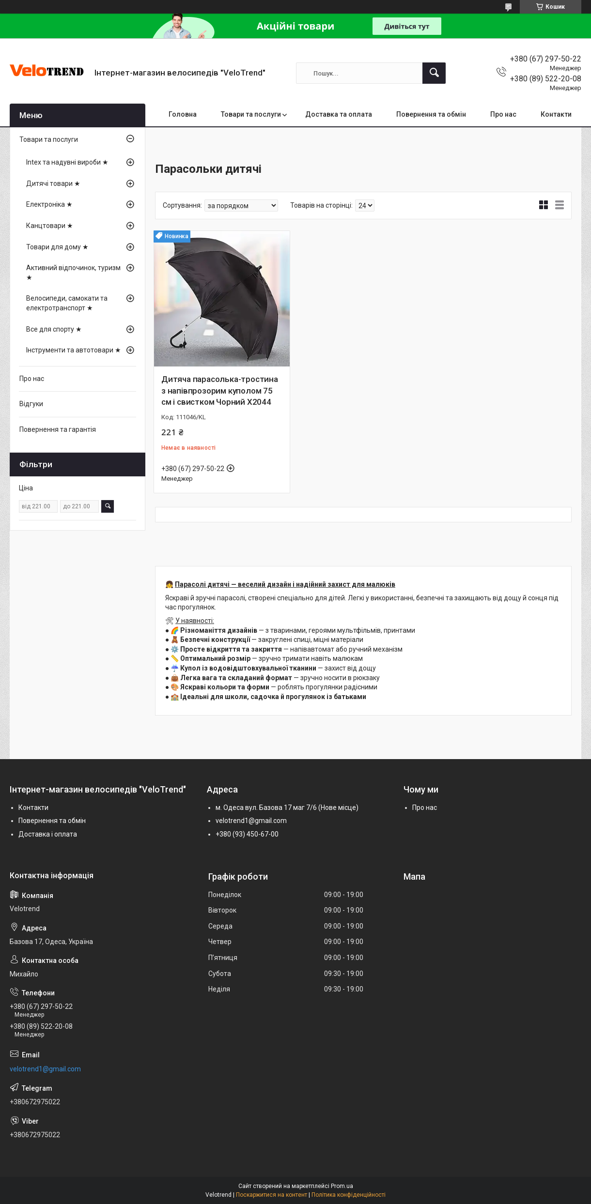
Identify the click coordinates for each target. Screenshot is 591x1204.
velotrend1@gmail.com (251, 820)
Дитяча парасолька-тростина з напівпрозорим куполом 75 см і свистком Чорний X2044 (219, 390)
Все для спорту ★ (54, 329)
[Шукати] (434, 73)
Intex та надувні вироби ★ (67, 162)
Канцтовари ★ (49, 225)
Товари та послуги (251, 114)
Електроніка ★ (49, 204)
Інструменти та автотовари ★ (73, 350)
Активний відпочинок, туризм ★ (73, 272)
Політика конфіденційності (348, 1194)
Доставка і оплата (47, 834)
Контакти (556, 114)
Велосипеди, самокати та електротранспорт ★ (67, 303)
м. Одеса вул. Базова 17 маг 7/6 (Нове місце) (287, 807)
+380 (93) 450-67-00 (247, 834)
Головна (183, 114)
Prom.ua (342, 1186)
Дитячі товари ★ (53, 183)
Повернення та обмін (431, 114)
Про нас (503, 114)
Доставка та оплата (338, 114)
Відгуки (31, 404)
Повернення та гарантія (57, 429)
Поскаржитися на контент (271, 1194)
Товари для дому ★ (57, 247)
